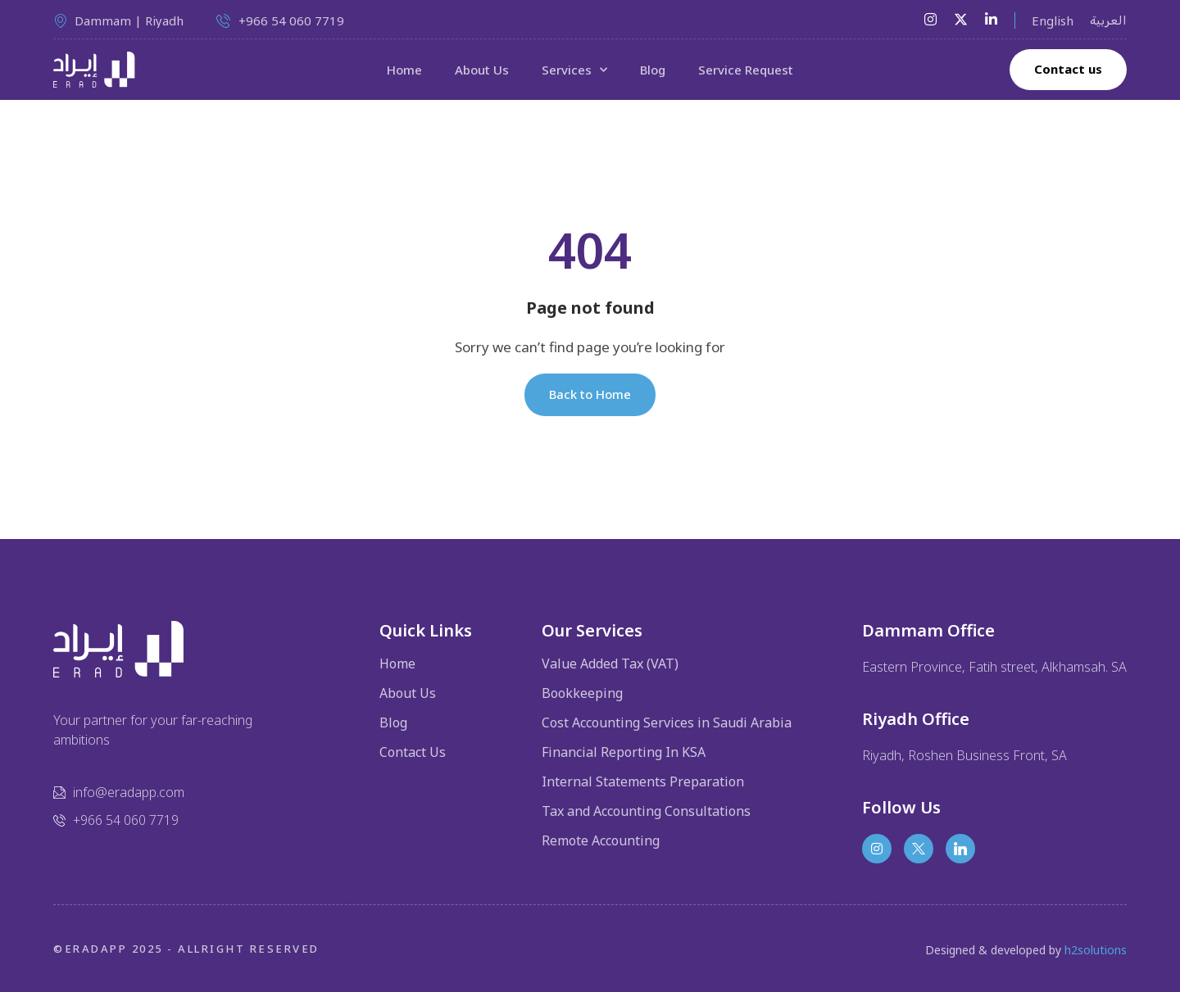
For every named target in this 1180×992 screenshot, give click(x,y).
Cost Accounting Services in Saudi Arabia (667, 722)
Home (404, 69)
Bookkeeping (582, 693)
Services (574, 70)
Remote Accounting (601, 840)
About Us (482, 69)
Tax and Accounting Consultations (646, 811)
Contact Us (412, 752)
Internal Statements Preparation (643, 781)
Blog (652, 69)
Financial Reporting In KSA (624, 752)
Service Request (745, 69)
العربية (1108, 20)
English (1052, 20)
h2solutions (1095, 950)
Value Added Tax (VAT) (610, 663)
